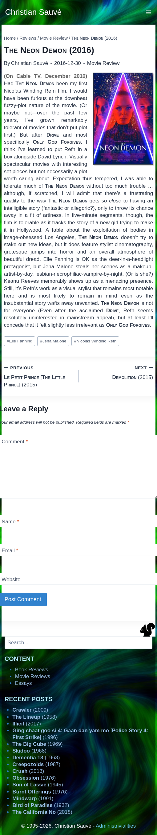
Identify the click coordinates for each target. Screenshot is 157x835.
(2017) (26, 724)
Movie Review (103, 63)
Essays (23, 683)
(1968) (29, 751)
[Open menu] (148, 12)
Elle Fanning (19, 341)
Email (10, 550)
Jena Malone (53, 341)
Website (11, 579)
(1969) (37, 744)
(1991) (32, 798)
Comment (15, 442)
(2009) (30, 710)
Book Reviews (31, 670)
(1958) (34, 717)
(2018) (42, 812)
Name (10, 522)
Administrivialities (116, 826)
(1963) (36, 758)
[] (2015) (38, 376)
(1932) (40, 805)
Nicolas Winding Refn (95, 341)
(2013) (28, 771)
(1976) (34, 778)
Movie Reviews (32, 676)
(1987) (36, 764)
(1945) (37, 785)
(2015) (118, 372)
